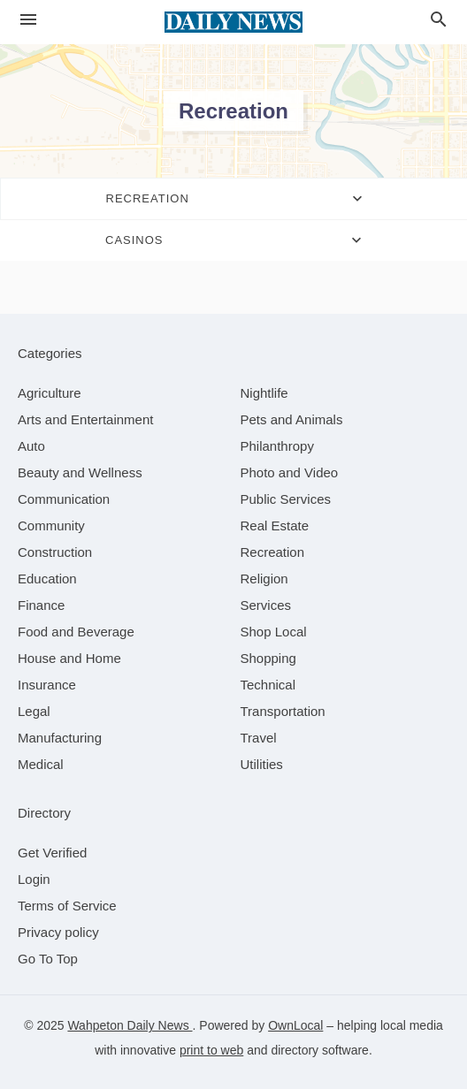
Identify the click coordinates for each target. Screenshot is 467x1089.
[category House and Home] (69, 658)
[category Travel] (259, 737)
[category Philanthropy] (277, 445)
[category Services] (266, 605)
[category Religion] (264, 578)
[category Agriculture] (49, 392)
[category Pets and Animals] (292, 419)
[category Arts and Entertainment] (85, 419)
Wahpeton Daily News (129, 1025)
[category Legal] (34, 711)
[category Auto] (31, 445)
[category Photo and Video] (290, 472)
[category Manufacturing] (60, 737)
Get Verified (52, 852)
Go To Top (48, 958)
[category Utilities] (262, 764)
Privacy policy (58, 932)
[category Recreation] (273, 552)
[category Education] (47, 578)
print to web (211, 1050)
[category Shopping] (268, 658)
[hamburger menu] (28, 20)
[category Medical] (41, 764)
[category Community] (51, 525)
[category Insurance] (47, 684)
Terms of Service (67, 905)
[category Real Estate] (275, 525)
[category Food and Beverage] (76, 631)
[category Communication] (64, 498)
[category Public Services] (286, 498)
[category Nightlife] (264, 392)
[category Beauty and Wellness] (80, 472)
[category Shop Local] (274, 631)
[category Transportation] (283, 711)
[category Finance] (41, 605)
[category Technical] (268, 684)
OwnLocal (295, 1025)
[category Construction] (55, 552)
